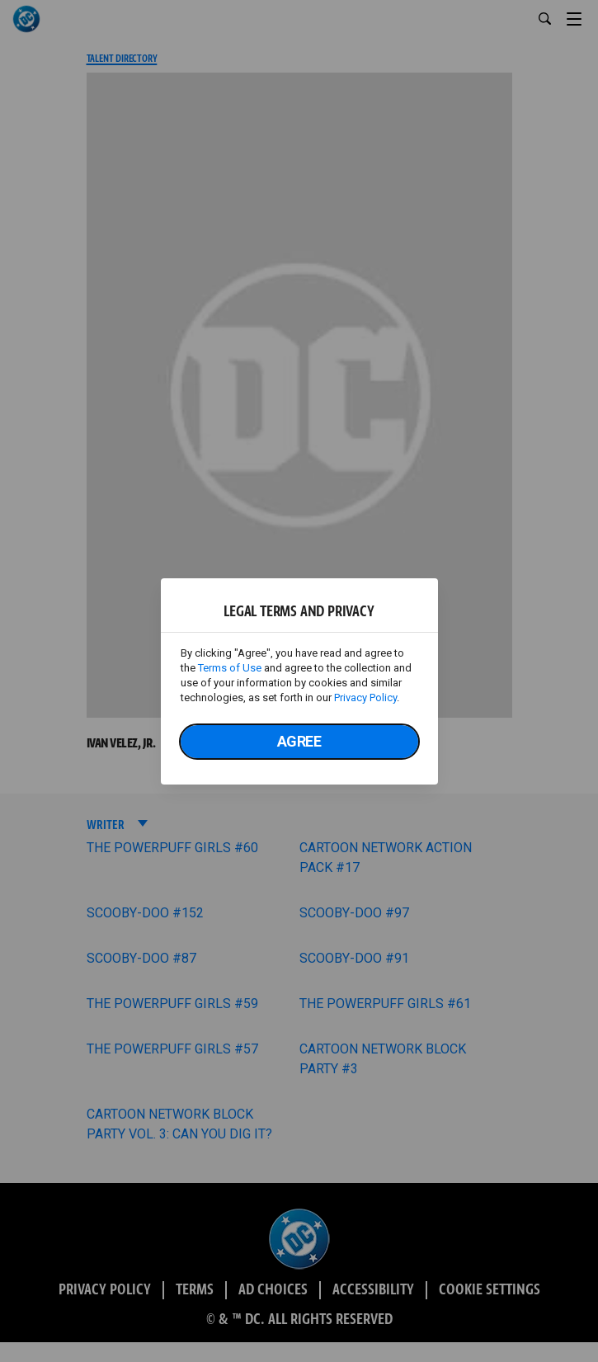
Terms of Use (229, 668)
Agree (299, 741)
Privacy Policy (365, 697)
